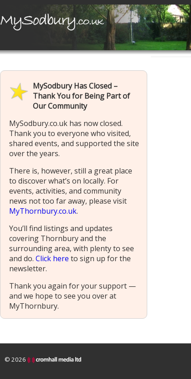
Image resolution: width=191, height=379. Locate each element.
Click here (52, 258)
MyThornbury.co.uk (43, 211)
